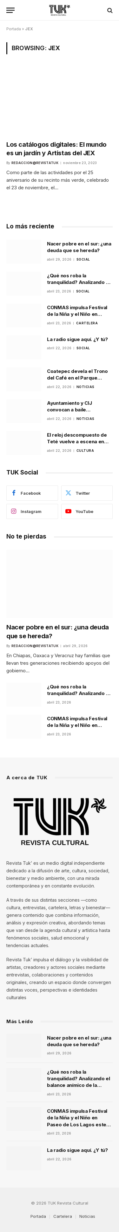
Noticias (87, 1216)
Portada (13, 29)
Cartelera (62, 1216)
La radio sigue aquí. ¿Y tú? (77, 339)
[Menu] (10, 10)
